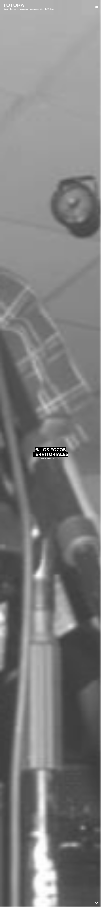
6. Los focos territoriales (50, 452)
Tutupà (13, 5)
